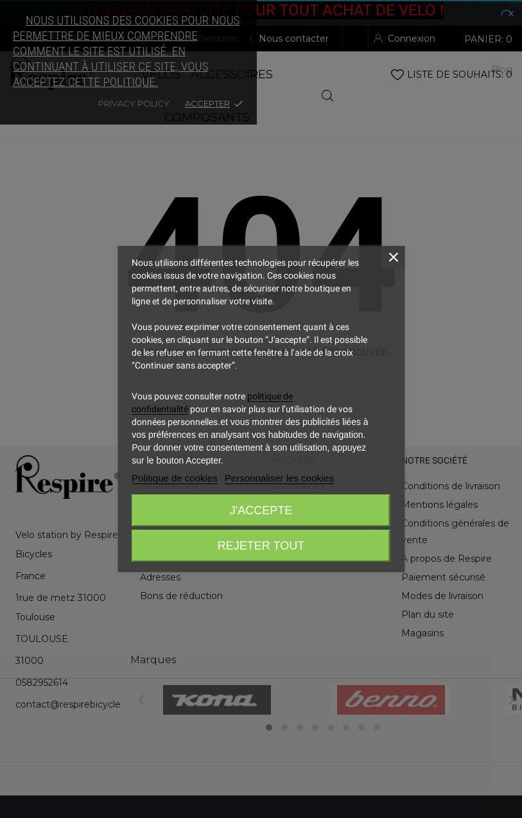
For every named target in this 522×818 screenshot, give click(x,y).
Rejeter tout (261, 545)
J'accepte (261, 510)
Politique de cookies (174, 478)
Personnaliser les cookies (279, 478)
